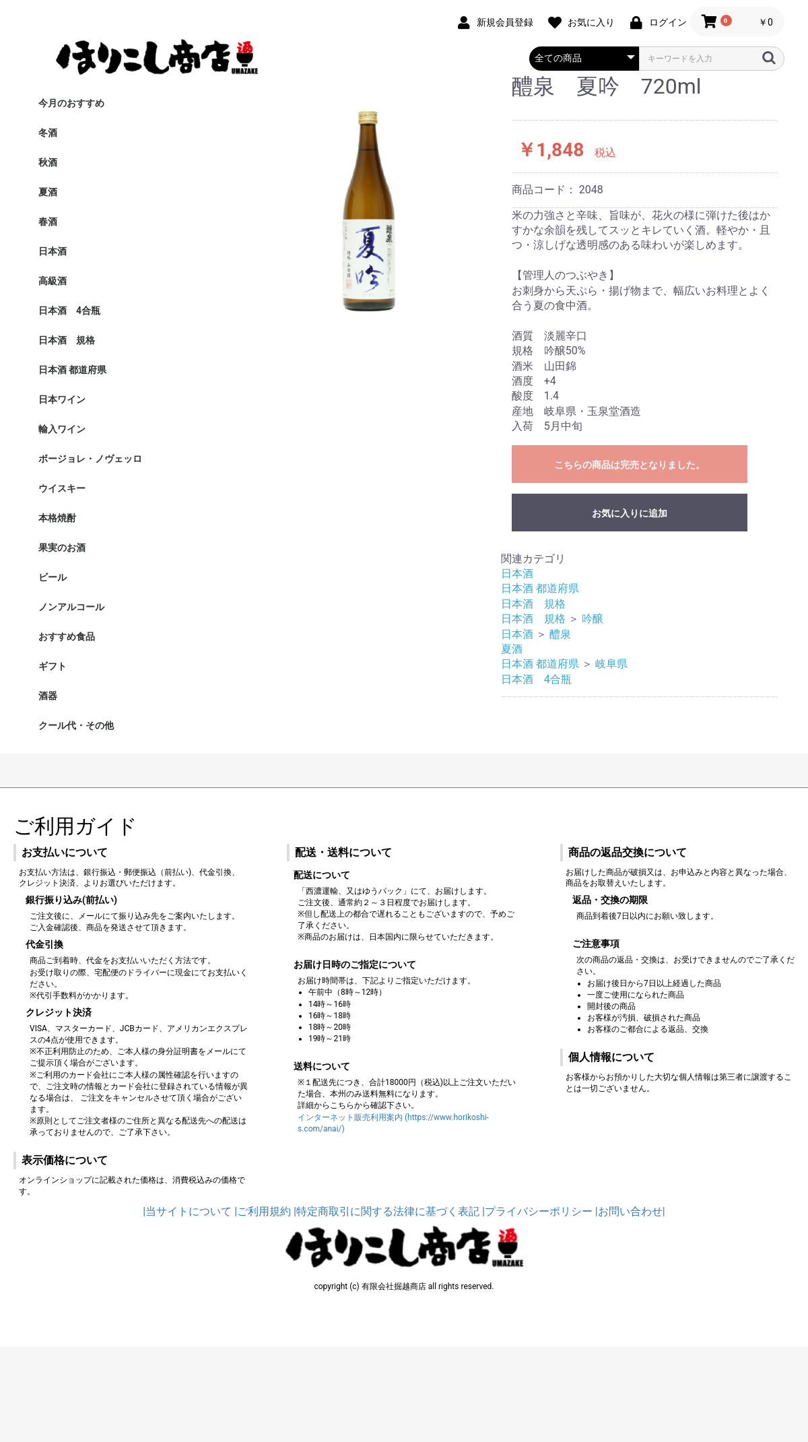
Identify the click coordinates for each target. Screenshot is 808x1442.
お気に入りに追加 (629, 513)
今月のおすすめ (71, 103)
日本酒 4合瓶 (69, 310)
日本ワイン (62, 399)
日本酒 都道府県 (72, 369)
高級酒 (52, 280)
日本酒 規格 (66, 340)
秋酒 (47, 162)
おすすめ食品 (66, 636)
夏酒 (47, 192)
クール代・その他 (76, 725)
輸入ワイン (62, 429)
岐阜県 (611, 663)
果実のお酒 (62, 547)
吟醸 (592, 618)
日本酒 (52, 251)
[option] (363, 200)
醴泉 (560, 634)
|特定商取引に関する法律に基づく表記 (386, 1211)
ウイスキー (62, 488)
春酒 (47, 221)
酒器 (47, 695)
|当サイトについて (187, 1211)
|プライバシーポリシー (537, 1211)
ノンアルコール (71, 606)
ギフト (52, 666)
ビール (52, 577)
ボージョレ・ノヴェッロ (90, 458)
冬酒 (47, 132)
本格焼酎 (57, 518)
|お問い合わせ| (630, 1211)
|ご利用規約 (262, 1211)
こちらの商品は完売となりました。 (629, 464)
